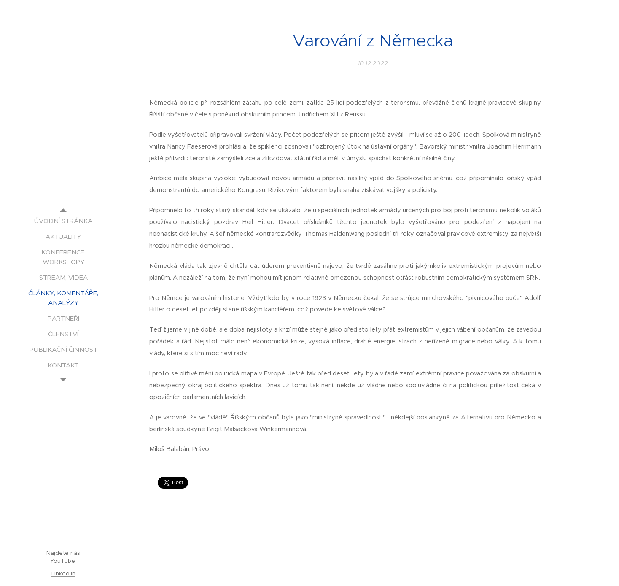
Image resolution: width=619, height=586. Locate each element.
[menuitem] (63, 221)
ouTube (65, 560)
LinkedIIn (63, 573)
